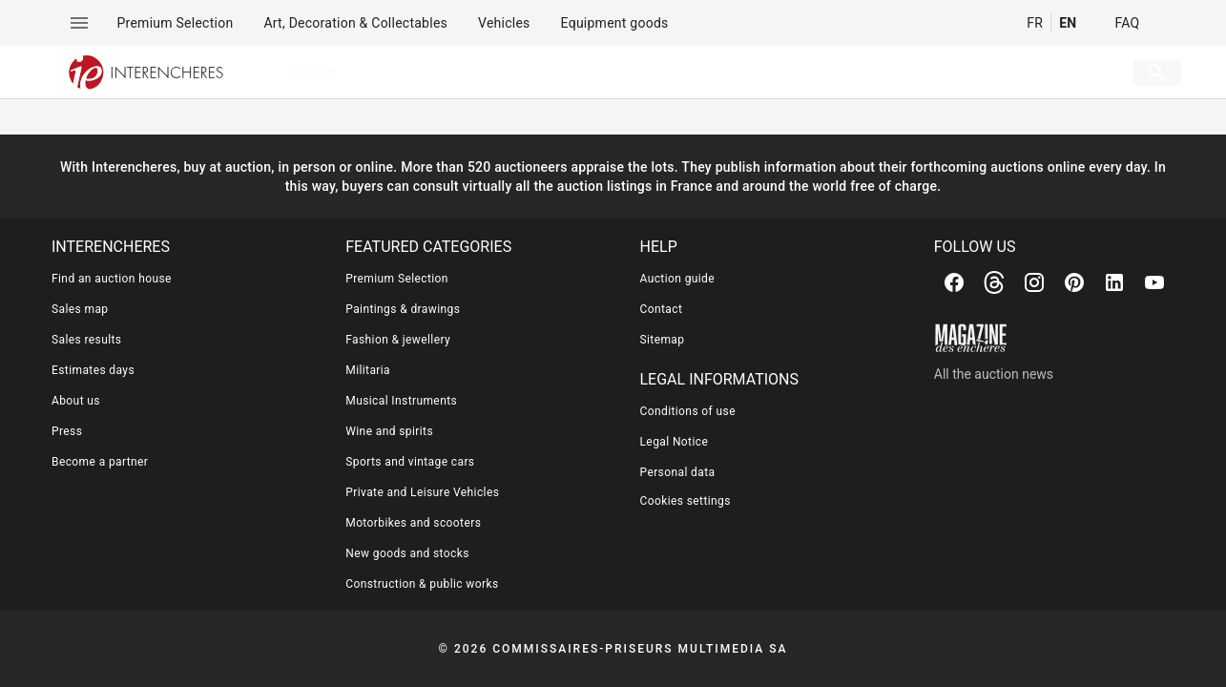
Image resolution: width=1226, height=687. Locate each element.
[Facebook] (954, 282)
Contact (661, 309)
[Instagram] (1034, 282)
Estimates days (93, 370)
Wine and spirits (389, 431)
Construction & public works (421, 584)
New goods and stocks (407, 553)
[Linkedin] (1114, 282)
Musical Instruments (401, 400)
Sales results (86, 339)
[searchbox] (677, 72)
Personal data (678, 472)
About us (76, 400)
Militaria (367, 370)
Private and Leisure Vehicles (422, 492)
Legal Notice (674, 441)
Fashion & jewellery (397, 339)
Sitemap (662, 339)
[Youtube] (1154, 282)
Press (67, 431)
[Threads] (994, 282)
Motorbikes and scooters (413, 523)
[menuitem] (175, 23)
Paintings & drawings (402, 309)
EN (1067, 23)
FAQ (1126, 23)
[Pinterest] (1074, 282)
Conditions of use (688, 411)
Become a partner (100, 461)
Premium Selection (396, 278)
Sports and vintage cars (409, 461)
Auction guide (678, 278)
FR (1035, 23)
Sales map (80, 309)
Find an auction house (112, 278)
